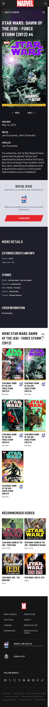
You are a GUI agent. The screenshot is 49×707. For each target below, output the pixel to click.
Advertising (29, 614)
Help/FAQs (8, 620)
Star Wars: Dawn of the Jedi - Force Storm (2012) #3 (9, 438)
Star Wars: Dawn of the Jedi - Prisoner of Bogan (34, 543)
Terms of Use (6, 693)
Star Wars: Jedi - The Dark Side (11, 578)
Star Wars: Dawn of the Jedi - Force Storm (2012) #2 (31, 438)
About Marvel (10, 614)
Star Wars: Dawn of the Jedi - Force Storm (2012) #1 (9, 489)
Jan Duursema (10, 135)
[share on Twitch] (38, 680)
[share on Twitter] (10, 680)
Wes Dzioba (14, 291)
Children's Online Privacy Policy (32, 696)
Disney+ (27, 620)
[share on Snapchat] (28, 680)
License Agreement (9, 700)
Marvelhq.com (30, 625)
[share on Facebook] (5, 681)
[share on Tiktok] (42, 680)
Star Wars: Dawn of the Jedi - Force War (12, 543)
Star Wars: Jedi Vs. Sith (34, 577)
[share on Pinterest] (33, 680)
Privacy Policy (18, 693)
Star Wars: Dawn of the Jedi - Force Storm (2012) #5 (9, 387)
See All (43, 336)
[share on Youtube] (24, 680)
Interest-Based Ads (25, 700)
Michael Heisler (16, 295)
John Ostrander (27, 135)
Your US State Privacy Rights (36, 693)
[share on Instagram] (14, 680)
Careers (8, 625)
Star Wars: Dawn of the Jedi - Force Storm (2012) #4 (31, 387)
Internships (9, 631)
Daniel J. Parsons (13, 287)
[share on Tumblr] (19, 680)
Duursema (5, 394)
